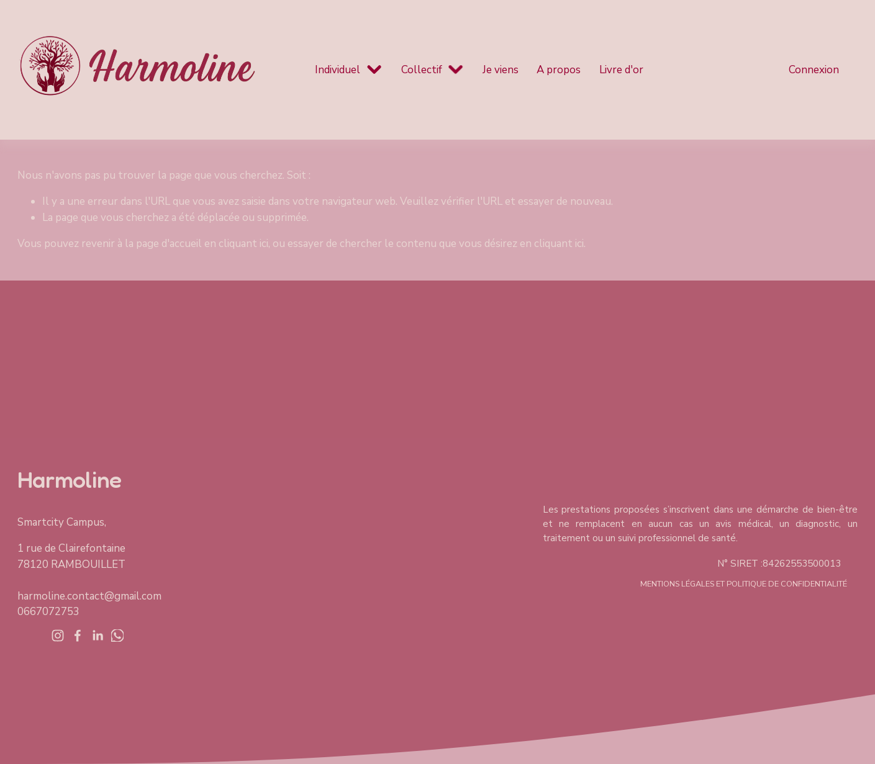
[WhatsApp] (117, 635)
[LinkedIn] (97, 635)
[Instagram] (58, 635)
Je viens (501, 70)
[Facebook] (77, 635)
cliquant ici (243, 243)
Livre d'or (621, 70)
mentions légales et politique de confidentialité (743, 584)
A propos (559, 70)
